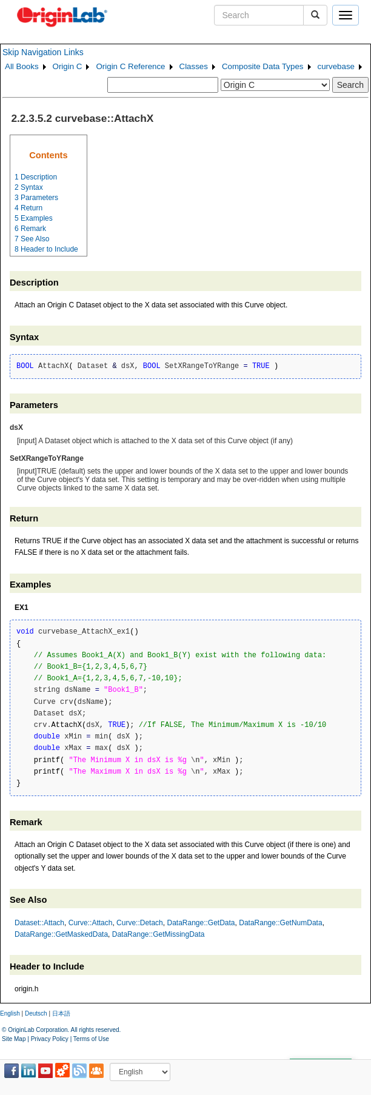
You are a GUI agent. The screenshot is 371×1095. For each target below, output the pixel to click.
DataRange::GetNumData (280, 923)
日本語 (61, 1013)
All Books (22, 66)
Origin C (67, 66)
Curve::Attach (91, 923)
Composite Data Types (263, 66)
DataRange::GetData (201, 923)
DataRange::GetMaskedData (61, 934)
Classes (193, 66)
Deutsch (36, 1013)
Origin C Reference (130, 66)
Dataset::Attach (39, 923)
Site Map (13, 1039)
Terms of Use (91, 1039)
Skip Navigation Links (43, 52)
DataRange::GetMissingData (158, 934)
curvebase (336, 66)
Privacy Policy (50, 1039)
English (10, 1013)
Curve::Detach (139, 923)
